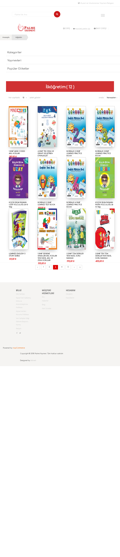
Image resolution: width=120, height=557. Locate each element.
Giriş (66, 28)
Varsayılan (111, 98)
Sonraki (74, 267)
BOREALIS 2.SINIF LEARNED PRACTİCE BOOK (74, 153)
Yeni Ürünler (46, 308)
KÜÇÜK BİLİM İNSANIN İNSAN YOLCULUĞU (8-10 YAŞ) (104, 205)
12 (23, 98)
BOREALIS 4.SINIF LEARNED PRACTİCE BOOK (74, 205)
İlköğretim (18, 37)
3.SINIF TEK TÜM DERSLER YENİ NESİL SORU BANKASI (103, 256)
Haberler (45, 301)
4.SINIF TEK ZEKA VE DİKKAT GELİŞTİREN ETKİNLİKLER (46, 153)
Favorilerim (70, 298)
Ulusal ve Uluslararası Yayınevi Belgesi (96, 3)
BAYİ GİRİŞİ (100, 28)
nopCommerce (19, 348)
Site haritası (20, 294)
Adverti (33, 360)
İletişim (18, 328)
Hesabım (69, 294)
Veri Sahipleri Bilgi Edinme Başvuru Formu (22, 321)
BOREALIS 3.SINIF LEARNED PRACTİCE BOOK (103, 153)
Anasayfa (5, 37)
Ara (43, 297)
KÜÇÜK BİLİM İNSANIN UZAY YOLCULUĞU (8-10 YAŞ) (18, 205)
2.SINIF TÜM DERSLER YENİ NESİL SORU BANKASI (74, 256)
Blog (43, 304)
